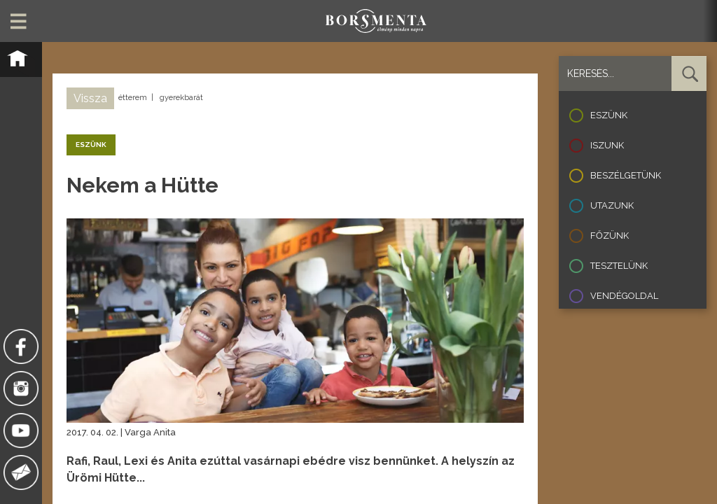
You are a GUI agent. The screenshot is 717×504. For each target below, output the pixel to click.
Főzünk (609, 235)
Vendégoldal (624, 295)
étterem (132, 97)
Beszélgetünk (625, 175)
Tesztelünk (619, 265)
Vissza (90, 98)
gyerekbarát (181, 97)
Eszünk (608, 115)
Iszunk (607, 145)
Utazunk (612, 205)
